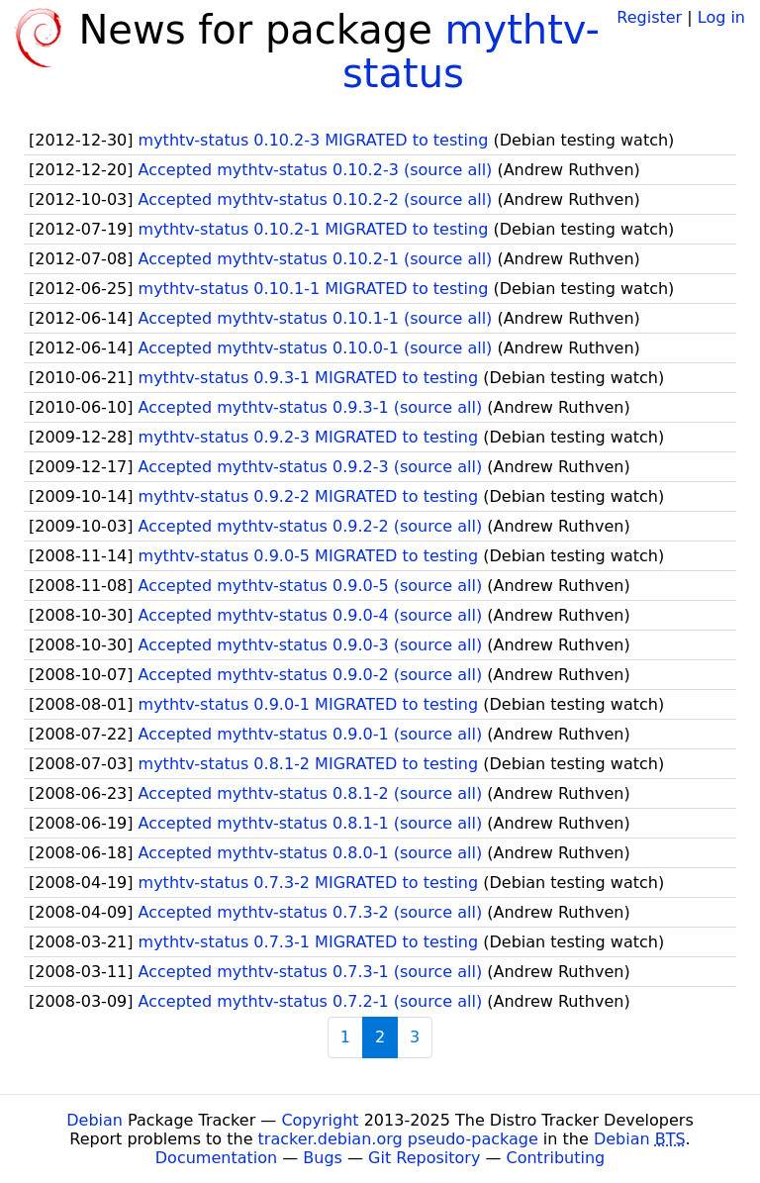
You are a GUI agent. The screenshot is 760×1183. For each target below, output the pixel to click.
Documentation (216, 1157)
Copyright (319, 1120)
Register (649, 17)
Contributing (556, 1157)
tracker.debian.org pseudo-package (398, 1139)
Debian (94, 1120)
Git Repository (424, 1157)
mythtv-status (471, 51)
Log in (721, 17)
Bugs (322, 1157)
